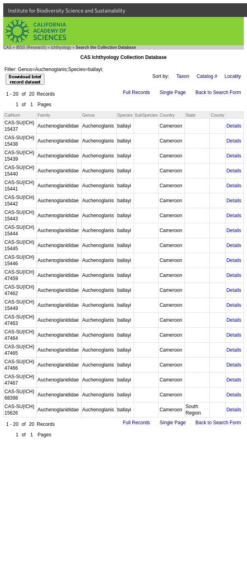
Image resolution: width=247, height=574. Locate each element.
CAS (7, 47)
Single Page (173, 92)
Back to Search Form (218, 92)
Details (233, 126)
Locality (232, 76)
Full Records (136, 92)
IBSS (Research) (31, 47)
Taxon (182, 76)
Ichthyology (61, 47)
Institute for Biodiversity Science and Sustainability (67, 10)
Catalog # (207, 76)
